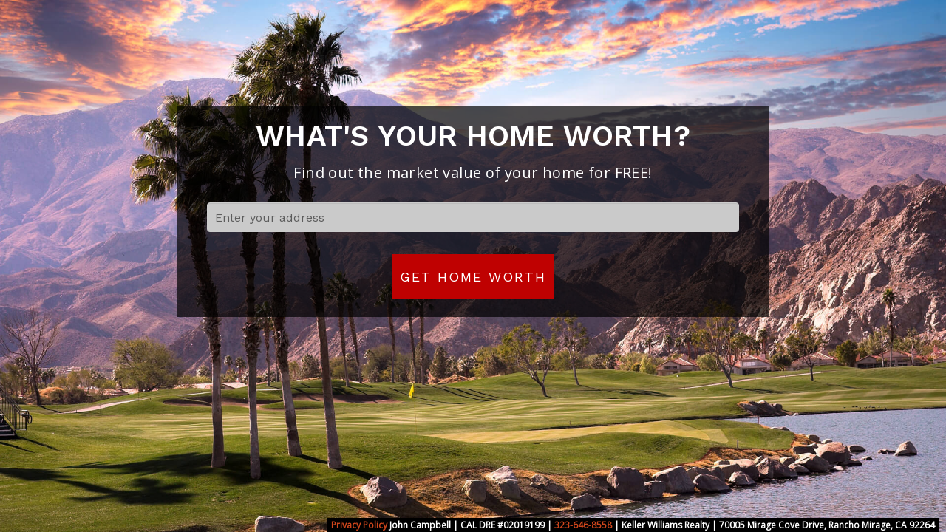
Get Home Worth (473, 276)
